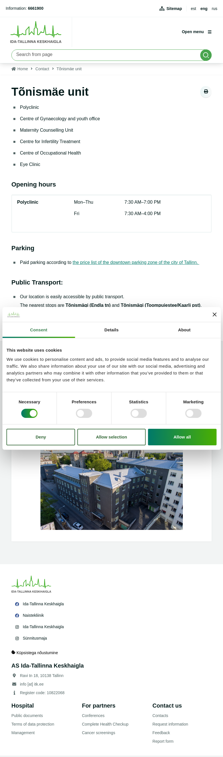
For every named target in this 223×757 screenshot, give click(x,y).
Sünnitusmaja (35, 639)
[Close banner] (214, 315)
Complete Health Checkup (105, 725)
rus (214, 8)
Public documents (27, 717)
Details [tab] (112, 329)
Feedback (161, 734)
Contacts (160, 717)
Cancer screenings (98, 734)
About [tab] (184, 329)
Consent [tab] (38, 329)
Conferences (93, 717)
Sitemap (174, 8)
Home (22, 70)
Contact (42, 70)
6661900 (36, 8)
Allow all (182, 436)
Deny (41, 436)
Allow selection (111, 436)
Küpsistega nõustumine (34, 654)
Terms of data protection (32, 725)
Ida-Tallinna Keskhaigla (43, 605)
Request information (170, 725)
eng (204, 8)
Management (23, 734)
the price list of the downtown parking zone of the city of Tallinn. (137, 263)
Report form (162, 742)
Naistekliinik (33, 616)
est (193, 8)
